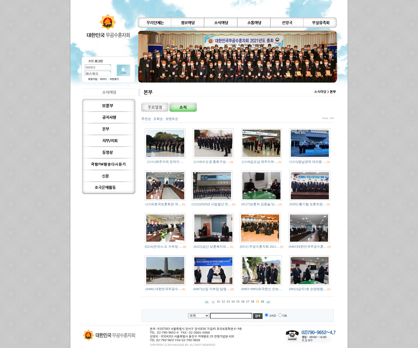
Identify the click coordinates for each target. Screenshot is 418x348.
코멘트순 (171, 119)
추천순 (146, 119)
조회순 (158, 119)
